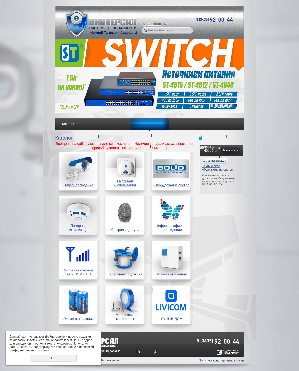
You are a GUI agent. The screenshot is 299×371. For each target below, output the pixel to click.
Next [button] (236, 76)
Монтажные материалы (125, 317)
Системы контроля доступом (197, 148)
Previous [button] (63, 76)
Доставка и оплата (77, 137)
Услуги (135, 137)
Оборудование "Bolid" (171, 185)
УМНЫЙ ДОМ (171, 319)
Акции (111, 137)
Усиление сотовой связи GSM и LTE (78, 272)
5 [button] (231, 105)
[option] (149, 76)
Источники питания (197, 158)
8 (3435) (214, 19)
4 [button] (226, 105)
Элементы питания (78, 319)
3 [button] (221, 105)
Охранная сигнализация (125, 183)
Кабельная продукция (125, 274)
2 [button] (216, 105)
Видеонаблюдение (78, 185)
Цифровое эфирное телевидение (171, 228)
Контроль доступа (125, 230)
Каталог (68, 124)
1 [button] (212, 105)
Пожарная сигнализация (78, 228)
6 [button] (235, 105)
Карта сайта (152, 24)
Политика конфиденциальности (221, 360)
